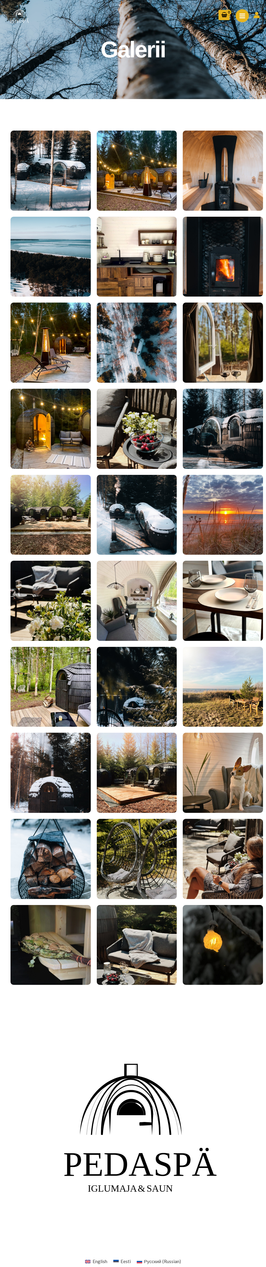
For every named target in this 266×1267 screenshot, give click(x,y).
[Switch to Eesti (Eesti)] (122, 1261)
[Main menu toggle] (242, 16)
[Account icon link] (256, 15)
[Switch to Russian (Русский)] (159, 1261)
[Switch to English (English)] (96, 1261)
